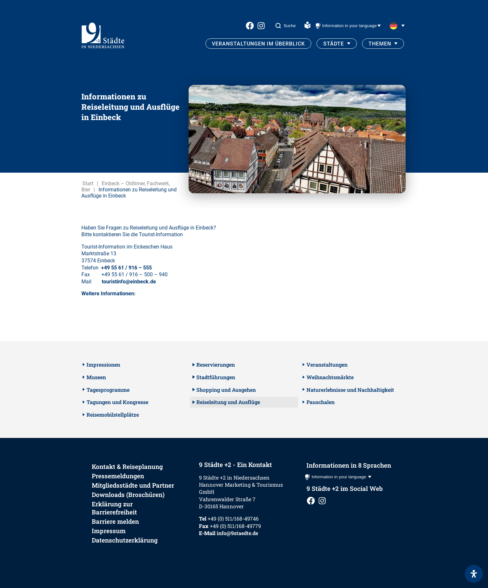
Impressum (109, 531)
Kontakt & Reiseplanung (127, 466)
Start (87, 183)
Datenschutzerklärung (125, 540)
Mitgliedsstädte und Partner (133, 485)
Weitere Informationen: (108, 293)
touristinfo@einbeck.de (129, 282)
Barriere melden (115, 521)
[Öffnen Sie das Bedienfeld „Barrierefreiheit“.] (474, 574)
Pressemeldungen (118, 476)
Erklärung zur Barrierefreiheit (114, 508)
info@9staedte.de (237, 533)
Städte (333, 44)
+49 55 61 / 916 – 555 (126, 268)
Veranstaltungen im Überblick (258, 44)
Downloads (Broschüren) (128, 495)
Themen (380, 44)
